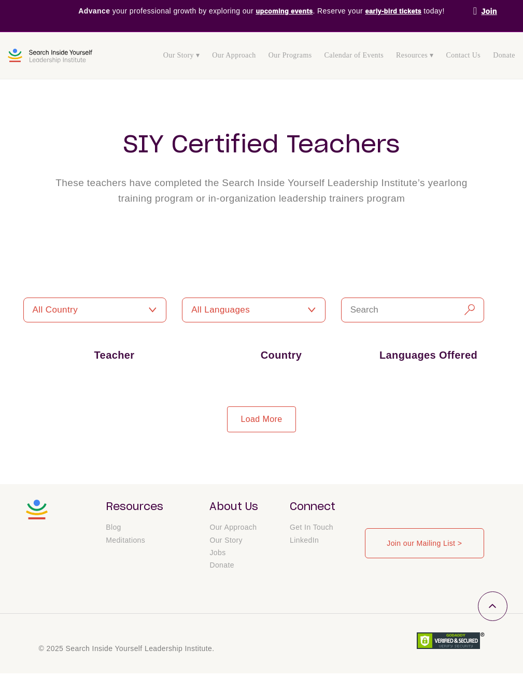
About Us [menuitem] (233, 507)
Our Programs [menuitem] (290, 55)
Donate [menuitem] (504, 55)
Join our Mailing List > (424, 543)
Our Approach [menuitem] (234, 55)
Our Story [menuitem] (226, 544)
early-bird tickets (396, 11)
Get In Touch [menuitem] (311, 531)
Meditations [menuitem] (125, 544)
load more (261, 419)
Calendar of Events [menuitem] (354, 55)
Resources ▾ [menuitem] (414, 55)
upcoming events (281, 11)
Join (489, 11)
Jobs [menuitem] (217, 557)
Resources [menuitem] (134, 507)
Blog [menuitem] (113, 531)
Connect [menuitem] (312, 507)
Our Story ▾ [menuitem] (181, 55)
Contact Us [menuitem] (463, 55)
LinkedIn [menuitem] (304, 544)
